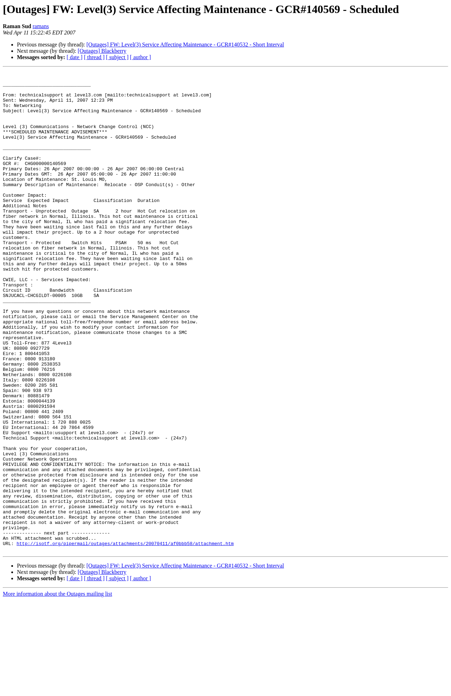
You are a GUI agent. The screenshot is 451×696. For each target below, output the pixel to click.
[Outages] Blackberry (102, 51)
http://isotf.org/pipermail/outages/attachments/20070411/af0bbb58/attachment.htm (125, 638)
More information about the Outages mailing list (57, 690)
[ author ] (140, 57)
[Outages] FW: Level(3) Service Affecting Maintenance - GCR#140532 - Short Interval (185, 45)
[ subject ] (117, 57)
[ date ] (74, 57)
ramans (40, 26)
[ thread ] (94, 57)
